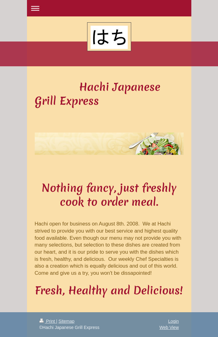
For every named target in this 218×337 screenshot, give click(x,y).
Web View (169, 327)
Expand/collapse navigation (109, 8)
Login (173, 321)
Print (47, 321)
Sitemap (66, 321)
